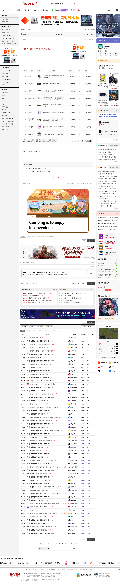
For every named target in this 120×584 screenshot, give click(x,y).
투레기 (72, 516)
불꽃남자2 (73, 487)
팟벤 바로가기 (5, 92)
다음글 (28, 283)
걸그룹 (4, 101)
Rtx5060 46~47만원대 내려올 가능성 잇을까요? (44, 417)
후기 (46, 331)
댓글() (91, 39)
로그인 (109, 10)
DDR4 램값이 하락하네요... (39, 490)
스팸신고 (83, 183)
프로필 (40, 216)
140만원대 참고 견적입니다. (40, 477)
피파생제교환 (74, 473)
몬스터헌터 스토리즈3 (8, 121)
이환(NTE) (106, 46)
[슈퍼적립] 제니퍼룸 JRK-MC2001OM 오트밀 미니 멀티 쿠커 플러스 (108, 220)
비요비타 (73, 351)
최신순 (32, 262)
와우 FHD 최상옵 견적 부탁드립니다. (41, 440)
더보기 (51, 210)
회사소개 (28, 569)
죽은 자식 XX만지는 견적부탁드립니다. (42, 526)
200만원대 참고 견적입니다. (40, 453)
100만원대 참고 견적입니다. (40, 341)
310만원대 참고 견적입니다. (40, 497)
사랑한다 (73, 380)
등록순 (27, 262)
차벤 (3, 98)
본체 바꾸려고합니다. (37, 450)
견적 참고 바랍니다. (38, 390)
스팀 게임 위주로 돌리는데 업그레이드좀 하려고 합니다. (47, 513)
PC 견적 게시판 (6, 82)
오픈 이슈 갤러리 (6, 70)
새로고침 (93, 262)
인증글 (34, 326)
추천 (40, 331)
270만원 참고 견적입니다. (40, 463)
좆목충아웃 (74, 503)
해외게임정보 (5, 107)
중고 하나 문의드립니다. (38, 347)
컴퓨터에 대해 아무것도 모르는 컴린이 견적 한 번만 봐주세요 (48, 493)
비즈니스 (35, 569)
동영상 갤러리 (5, 32)
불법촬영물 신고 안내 (72, 569)
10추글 (41, 326)
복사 (29, 29)
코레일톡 (73, 513)
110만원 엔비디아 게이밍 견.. (35, 168)
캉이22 (73, 510)
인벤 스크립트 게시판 (7, 41)
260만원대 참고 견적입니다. (40, 424)
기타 (60, 331)
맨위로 (83, 283)
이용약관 (42, 569)
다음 (74, 543)
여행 (3, 104)
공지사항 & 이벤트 (7, 29)
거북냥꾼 (73, 364)
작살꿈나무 (74, 347)
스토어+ (116, 61)
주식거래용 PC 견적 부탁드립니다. (41, 351)
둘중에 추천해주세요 (37, 374)
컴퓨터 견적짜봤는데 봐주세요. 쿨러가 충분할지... (45, 430)
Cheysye (73, 493)
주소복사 (23, 236)
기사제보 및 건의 (6, 35)
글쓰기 (91, 322)
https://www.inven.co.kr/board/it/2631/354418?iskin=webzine (41, 236)
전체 (23, 331)
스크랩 (72, 183)
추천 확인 (89, 183)
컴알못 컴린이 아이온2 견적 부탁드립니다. (43, 407)
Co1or (72, 420)
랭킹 (49, 216)
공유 (68, 183)
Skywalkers (25, 34)
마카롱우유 (74, 526)
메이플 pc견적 (35, 337)
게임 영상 (4, 109)
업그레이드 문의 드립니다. (39, 364)
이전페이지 (76, 283)
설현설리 (73, 384)
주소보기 (23, 29)
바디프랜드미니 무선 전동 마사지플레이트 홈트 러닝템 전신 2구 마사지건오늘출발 (108, 217)
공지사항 (91, 569)
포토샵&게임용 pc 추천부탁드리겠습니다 (42, 420)
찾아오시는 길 (83, 569)
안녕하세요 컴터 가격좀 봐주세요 (40, 506)
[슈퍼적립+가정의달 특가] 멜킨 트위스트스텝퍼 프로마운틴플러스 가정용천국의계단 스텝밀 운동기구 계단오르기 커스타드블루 (108, 226)
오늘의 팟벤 (5, 76)
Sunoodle (73, 390)
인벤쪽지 (43, 210)
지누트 (72, 480)
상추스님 (73, 506)
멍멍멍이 (73, 437)
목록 (86, 39)
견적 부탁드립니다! (37, 357)
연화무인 (73, 374)
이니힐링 (47, 210)
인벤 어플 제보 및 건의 (8, 38)
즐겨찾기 (49, 326)
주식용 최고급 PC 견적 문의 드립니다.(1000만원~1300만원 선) (48, 467)
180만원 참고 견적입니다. (40, 377)
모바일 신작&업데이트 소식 (9, 43)
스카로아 (73, 337)
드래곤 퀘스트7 (6, 126)
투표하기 (108, 290)
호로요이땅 (74, 450)
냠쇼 (72, 357)
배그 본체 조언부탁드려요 (38, 480)
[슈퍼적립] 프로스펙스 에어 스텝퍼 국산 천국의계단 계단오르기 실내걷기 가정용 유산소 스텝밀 (108, 223)
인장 (32, 216)
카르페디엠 (74, 490)
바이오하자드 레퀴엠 (7, 124)
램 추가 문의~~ (35, 510)
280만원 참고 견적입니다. (40, 371)
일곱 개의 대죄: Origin (7, 118)
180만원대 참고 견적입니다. (40, 520)
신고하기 (77, 183)
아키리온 (73, 367)
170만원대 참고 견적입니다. (40, 361)
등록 (90, 273)
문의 (34, 331)
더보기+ (55, 289)
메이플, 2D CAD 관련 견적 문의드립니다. (43, 394)
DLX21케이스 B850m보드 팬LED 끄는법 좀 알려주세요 (46, 503)
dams (72, 417)
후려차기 (73, 404)
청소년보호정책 (61, 569)
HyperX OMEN (6, 112)
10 (71, 543)
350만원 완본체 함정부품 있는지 (40, 344)
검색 (74, 548)
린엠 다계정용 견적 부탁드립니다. (41, 516)
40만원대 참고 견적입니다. (40, 530)
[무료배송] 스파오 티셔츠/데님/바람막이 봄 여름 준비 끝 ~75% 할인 (108, 229)
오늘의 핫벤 (5, 73)
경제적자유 (74, 440)
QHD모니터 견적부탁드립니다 (40, 437)
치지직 (4, 95)
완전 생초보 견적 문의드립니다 (40, 473)
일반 (28, 331)
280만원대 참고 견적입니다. (40, 434)
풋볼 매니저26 (5, 129)
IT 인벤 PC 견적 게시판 (89, 30)
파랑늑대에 (74, 467)
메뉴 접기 (81, 216)
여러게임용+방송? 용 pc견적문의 (40, 384)
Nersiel (72, 394)
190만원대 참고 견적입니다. (40, 354)
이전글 (35, 283)
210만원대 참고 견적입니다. (40, 387)
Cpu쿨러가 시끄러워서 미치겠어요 (41, 380)
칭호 (58, 216)
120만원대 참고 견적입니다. (40, 483)
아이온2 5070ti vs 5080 (38, 404)
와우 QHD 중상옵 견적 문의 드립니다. (42, 460)
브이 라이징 (5, 115)
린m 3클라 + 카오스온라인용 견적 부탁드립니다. (45, 487)
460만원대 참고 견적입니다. (40, 470)
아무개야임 (74, 344)
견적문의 (34, 367)
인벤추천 (52, 331)
